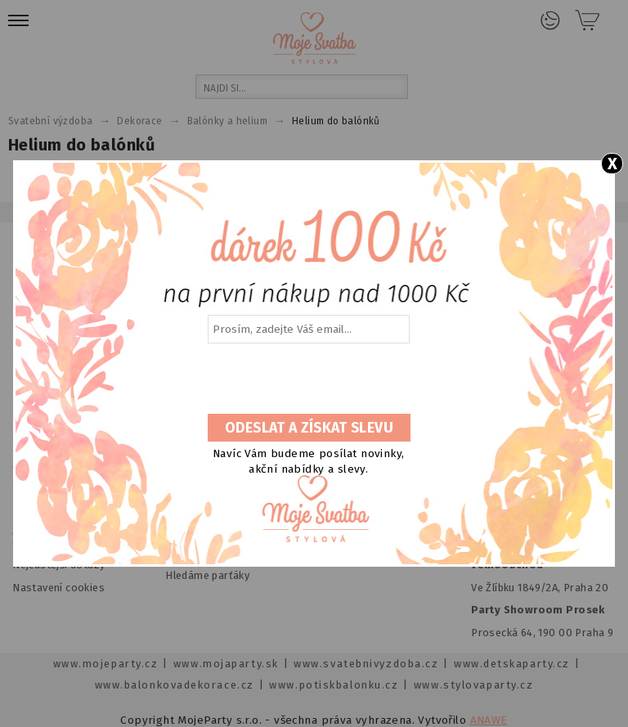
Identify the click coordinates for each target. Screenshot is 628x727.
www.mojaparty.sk (226, 663)
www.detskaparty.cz (512, 663)
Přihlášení (550, 20)
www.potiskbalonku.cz (333, 685)
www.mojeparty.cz (106, 663)
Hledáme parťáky (207, 575)
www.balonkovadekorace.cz (174, 685)
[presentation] (307, 379)
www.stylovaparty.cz (473, 685)
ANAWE (489, 720)
